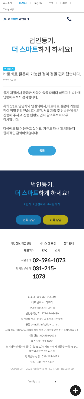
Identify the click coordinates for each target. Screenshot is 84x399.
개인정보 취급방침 (21, 243)
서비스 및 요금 (47, 243)
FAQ (44, 250)
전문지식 (29, 250)
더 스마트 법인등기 (16, 19)
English (38, 2)
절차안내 (69, 243)
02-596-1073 (49, 260)
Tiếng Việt (8, 9)
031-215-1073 (44, 272)
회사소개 (7, 2)
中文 (51, 2)
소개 (57, 250)
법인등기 (23, 2)
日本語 (63, 2)
